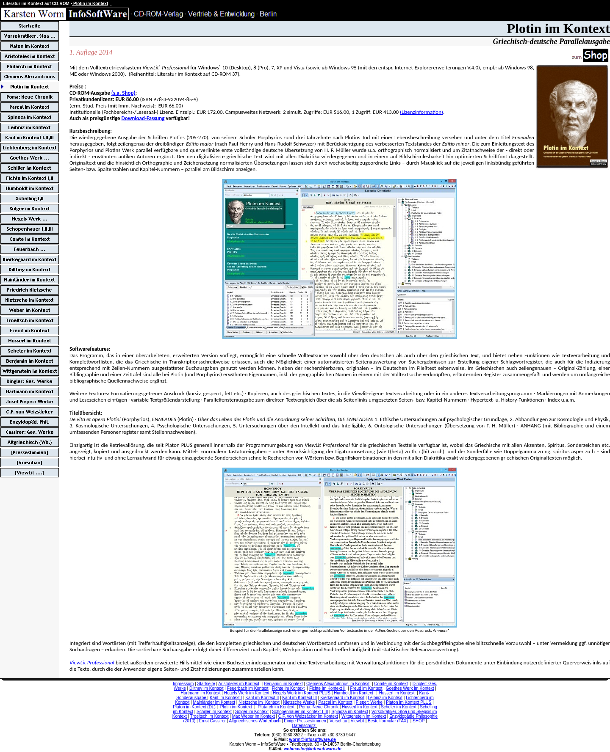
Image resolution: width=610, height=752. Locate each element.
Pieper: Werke (369, 702)
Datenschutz (304, 725)
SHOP (418, 721)
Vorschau (338, 721)
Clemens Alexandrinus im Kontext (338, 683)
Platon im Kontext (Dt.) (194, 707)
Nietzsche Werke (299, 702)
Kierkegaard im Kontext (342, 697)
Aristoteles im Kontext (238, 683)
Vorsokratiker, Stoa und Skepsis (401, 711)
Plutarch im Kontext (276, 707)
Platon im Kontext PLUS (408, 702)
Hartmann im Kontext (201, 693)
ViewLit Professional (91, 662)
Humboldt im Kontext (353, 693)
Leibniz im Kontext (385, 697)
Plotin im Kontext (236, 707)
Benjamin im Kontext (283, 683)
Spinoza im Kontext (350, 711)
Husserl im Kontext (397, 693)
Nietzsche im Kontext (259, 702)
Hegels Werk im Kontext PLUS (301, 693)
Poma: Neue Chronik (318, 707)
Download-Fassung (143, 118)
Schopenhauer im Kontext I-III (300, 711)
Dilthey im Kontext (206, 688)
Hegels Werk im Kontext (246, 693)
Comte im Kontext (391, 683)
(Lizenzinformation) (421, 112)
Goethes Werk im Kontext (410, 688)
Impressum (183, 683)
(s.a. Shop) (123, 93)
